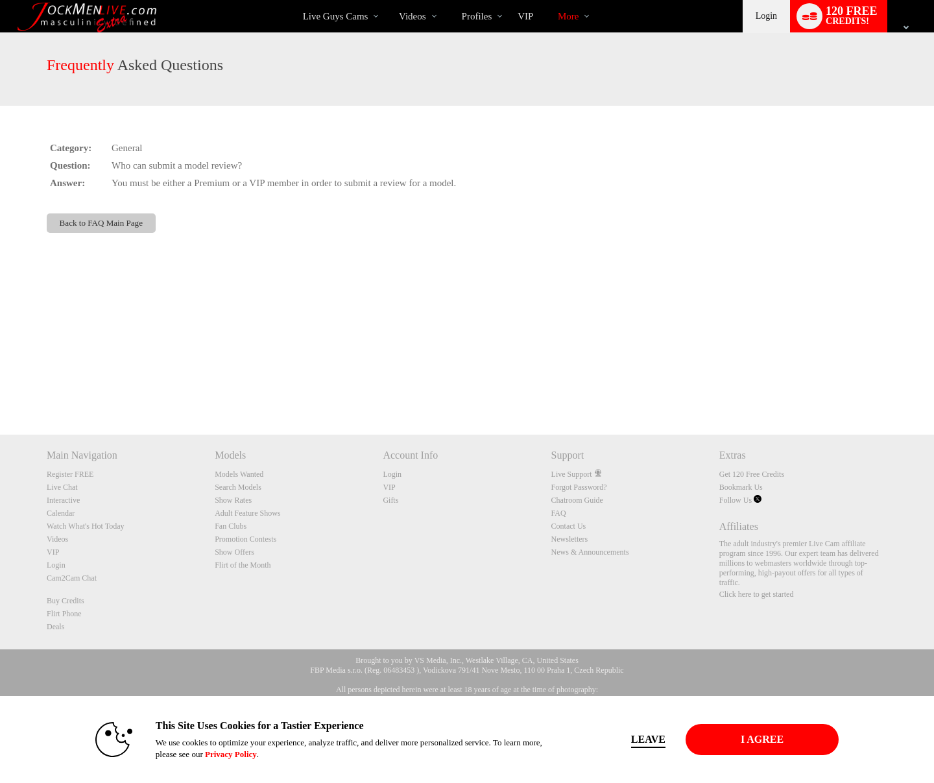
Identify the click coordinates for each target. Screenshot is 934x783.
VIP (525, 16)
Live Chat (62, 487)
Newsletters (569, 539)
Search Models (238, 487)
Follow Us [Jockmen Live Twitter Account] (740, 500)
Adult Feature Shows (247, 513)
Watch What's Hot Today (86, 526)
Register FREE (70, 474)
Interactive (63, 500)
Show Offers (234, 552)
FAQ (558, 513)
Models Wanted (239, 474)
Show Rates (233, 500)
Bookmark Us (741, 487)
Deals (55, 626)
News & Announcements (590, 552)
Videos (412, 16)
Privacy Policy (231, 754)
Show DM (0, 386)
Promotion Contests (245, 539)
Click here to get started (756, 594)
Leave (648, 739)
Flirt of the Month (242, 565)
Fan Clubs (230, 526)
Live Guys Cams (335, 16)
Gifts (390, 500)
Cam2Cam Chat (72, 578)
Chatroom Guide (577, 500)
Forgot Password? (579, 487)
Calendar (61, 513)
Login (766, 16)
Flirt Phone (64, 613)
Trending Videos (387, 0)
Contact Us (568, 526)
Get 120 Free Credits (751, 474)
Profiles (477, 16)
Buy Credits (65, 600)
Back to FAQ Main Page (101, 223)
